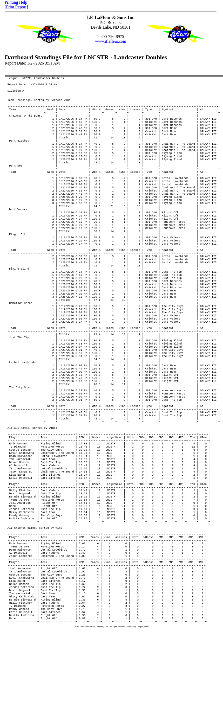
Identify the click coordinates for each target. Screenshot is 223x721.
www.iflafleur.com (110, 41)
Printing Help (16, 2)
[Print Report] (16, 7)
